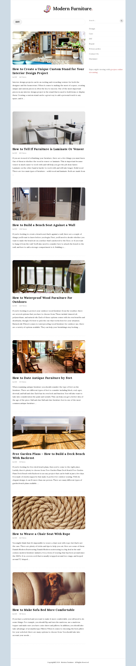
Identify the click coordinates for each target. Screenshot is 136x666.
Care (91, 34)
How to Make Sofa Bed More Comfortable (44, 610)
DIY (15, 77)
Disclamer (93, 59)
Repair (92, 44)
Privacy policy (95, 49)
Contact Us (94, 54)
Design (92, 29)
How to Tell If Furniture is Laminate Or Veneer (48, 149)
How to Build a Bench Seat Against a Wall (44, 225)
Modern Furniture (72, 8)
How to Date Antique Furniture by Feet (42, 378)
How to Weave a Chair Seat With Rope (41, 534)
